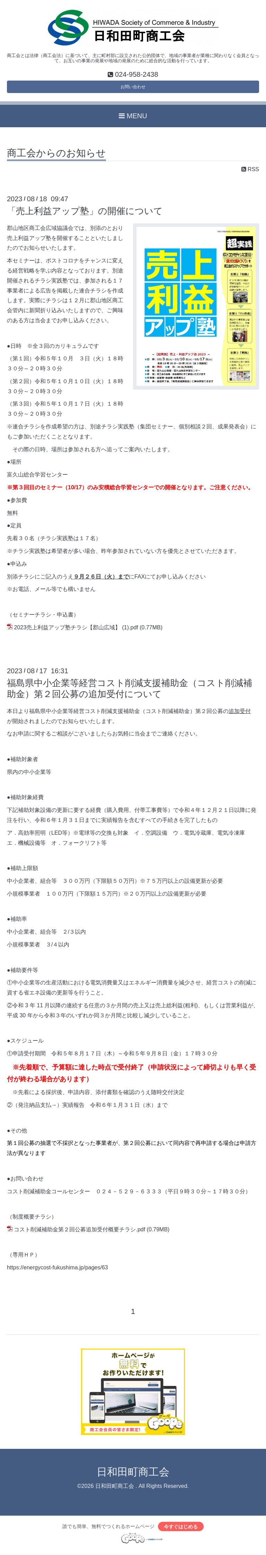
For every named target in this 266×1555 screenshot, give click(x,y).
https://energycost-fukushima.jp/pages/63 (57, 1272)
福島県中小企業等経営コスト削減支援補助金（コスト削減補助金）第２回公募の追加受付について (129, 692)
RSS (250, 174)
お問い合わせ (133, 89)
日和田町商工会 (133, 1476)
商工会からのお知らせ (56, 158)
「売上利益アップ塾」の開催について (85, 215)
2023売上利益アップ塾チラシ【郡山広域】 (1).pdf (76, 632)
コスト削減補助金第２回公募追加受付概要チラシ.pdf (79, 1234)
